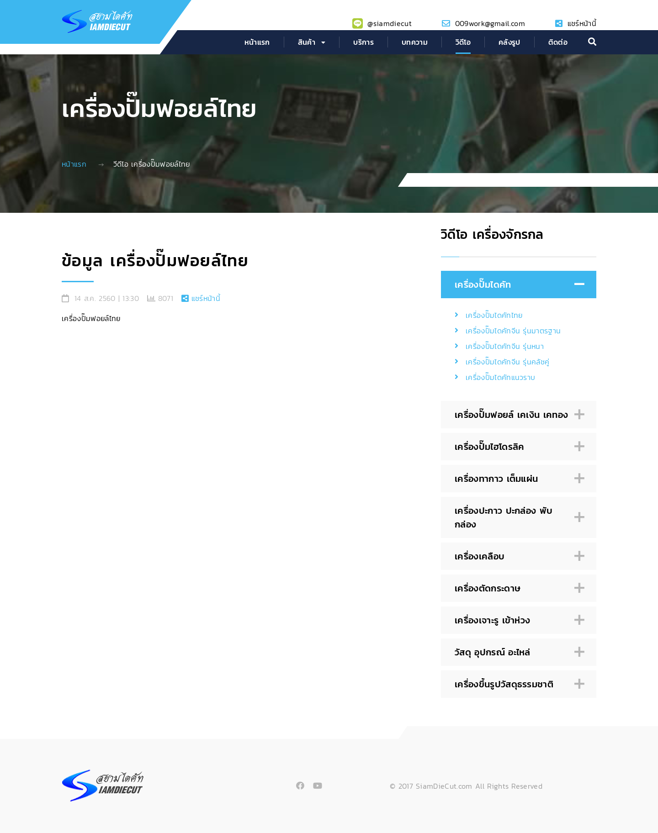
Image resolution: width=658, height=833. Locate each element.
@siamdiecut (389, 23)
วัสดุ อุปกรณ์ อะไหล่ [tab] (517, 652)
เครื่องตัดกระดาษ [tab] (517, 588)
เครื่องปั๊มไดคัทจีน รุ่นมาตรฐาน (513, 330)
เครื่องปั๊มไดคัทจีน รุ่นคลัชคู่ (507, 361)
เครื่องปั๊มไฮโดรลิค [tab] (517, 447)
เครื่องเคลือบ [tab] (517, 556)
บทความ (415, 42)
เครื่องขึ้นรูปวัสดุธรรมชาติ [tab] (517, 684)
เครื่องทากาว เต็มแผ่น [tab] (517, 479)
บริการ (363, 42)
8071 (165, 298)
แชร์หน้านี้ (582, 23)
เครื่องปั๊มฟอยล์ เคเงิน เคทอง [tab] (517, 415)
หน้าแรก (257, 42)
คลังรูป (509, 42)
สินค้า (306, 42)
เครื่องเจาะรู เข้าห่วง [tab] (517, 620)
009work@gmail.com (490, 23)
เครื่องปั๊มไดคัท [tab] (517, 285)
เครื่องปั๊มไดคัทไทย (494, 315)
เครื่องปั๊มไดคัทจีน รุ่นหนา (505, 346)
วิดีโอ (463, 42)
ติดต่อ (558, 42)
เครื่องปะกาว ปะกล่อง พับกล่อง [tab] (517, 517)
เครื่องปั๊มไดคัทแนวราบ (500, 377)
